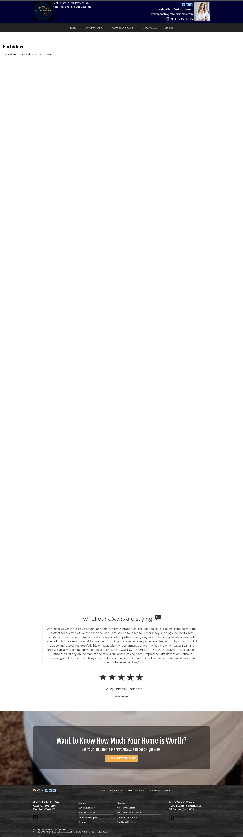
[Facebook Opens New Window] (183, 4)
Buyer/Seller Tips (87, 808)
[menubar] (121, 27)
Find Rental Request (126, 822)
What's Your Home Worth (129, 812)
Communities (154, 790)
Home (103, 790)
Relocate (82, 822)
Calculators (122, 803)
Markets (82, 803)
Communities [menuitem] (150, 27)
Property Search (117, 790)
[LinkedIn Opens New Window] (191, 4)
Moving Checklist (87, 812)
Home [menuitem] (73, 27)
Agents (167, 790)
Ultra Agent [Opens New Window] (103, 832)
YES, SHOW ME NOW (121, 758)
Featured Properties (136, 790)
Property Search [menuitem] (93, 27)
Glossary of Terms (126, 808)
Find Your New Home (127, 817)
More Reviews (121, 696)
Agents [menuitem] (169, 27)
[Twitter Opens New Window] (187, 4)
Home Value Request (88, 817)
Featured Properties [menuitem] (123, 27)
